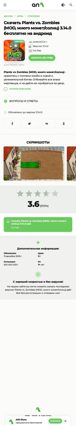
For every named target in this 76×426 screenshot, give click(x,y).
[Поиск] (71, 5)
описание (17, 89)
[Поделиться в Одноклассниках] (63, 123)
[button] (42, 58)
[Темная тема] (63, 5)
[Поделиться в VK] (46, 123)
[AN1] (38, 410)
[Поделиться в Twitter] (29, 123)
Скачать (55, 421)
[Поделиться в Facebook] (12, 123)
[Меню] (5, 5)
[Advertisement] (38, 380)
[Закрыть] (65, 421)
